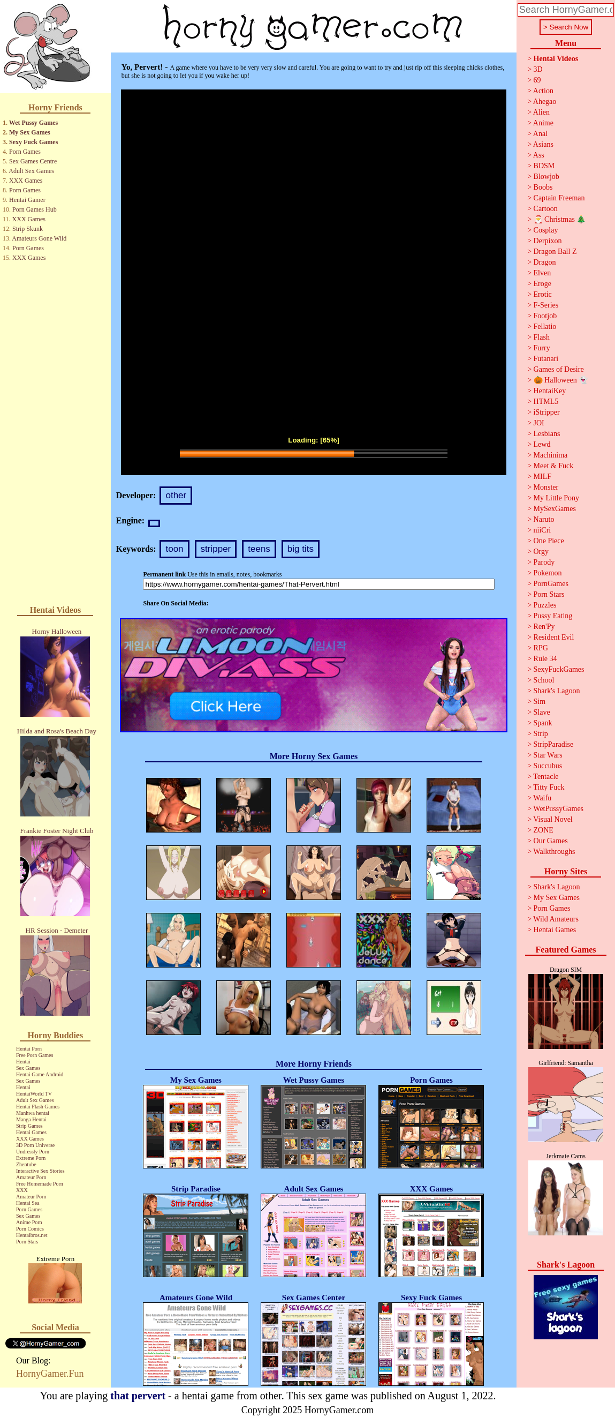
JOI (539, 423)
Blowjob (546, 177)
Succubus (548, 766)
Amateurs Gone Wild (39, 238)
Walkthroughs (554, 852)
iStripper (547, 412)
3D (538, 69)
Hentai (23, 1061)
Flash (542, 337)
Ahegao (545, 102)
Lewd (542, 444)
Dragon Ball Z (555, 252)
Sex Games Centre (33, 161)
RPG (541, 648)
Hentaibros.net (32, 1235)
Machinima (551, 455)
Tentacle (545, 777)
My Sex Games (29, 132)
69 (537, 80)
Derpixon (548, 241)
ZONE (543, 830)
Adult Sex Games (31, 171)
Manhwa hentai (32, 1113)
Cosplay (546, 230)
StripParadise (554, 744)
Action (543, 91)
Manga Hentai (31, 1119)
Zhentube (26, 1164)
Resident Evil (554, 637)
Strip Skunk (27, 229)
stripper (216, 549)
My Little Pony (557, 498)
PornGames (551, 584)
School (544, 680)
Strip (541, 734)
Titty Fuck (548, 787)
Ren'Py (544, 627)
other (175, 495)
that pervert (137, 1395)
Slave (542, 712)
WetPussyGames (558, 809)
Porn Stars (27, 1241)
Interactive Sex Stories (40, 1171)
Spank (543, 723)
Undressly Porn (32, 1151)
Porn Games (25, 151)
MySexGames (555, 509)
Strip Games (29, 1126)
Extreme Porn (30, 1158)
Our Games (551, 841)
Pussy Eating (553, 616)
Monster (546, 487)
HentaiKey (550, 391)
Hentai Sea (28, 1203)
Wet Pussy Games (33, 122)
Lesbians (547, 434)
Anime (543, 123)
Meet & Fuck (554, 466)
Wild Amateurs (556, 919)
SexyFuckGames (559, 669)
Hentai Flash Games (37, 1106)
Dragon (545, 262)
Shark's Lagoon (557, 691)
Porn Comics (30, 1229)
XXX (22, 1190)
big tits (300, 549)
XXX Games (25, 180)
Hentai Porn (29, 1049)
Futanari (546, 359)
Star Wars (548, 755)
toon (174, 549)
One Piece (549, 541)
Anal (540, 134)
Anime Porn (29, 1222)
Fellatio (545, 327)
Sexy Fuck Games (33, 142)
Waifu (542, 798)
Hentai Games (31, 1132)
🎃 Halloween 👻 (561, 380)
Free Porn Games (34, 1055)
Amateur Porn (31, 1177)
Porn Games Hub (34, 209)
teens (259, 549)
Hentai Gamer (27, 200)
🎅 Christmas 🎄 (560, 219)
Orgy (541, 552)
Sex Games (28, 1068)
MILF (542, 477)
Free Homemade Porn (39, 1184)
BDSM (544, 166)
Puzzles (545, 605)
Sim (540, 702)
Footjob (545, 316)
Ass (538, 155)
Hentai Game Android (39, 1074)
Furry (542, 348)
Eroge (542, 284)
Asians (543, 144)
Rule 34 (545, 659)
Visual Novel (552, 819)
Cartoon (546, 209)
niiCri (542, 530)
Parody (544, 562)
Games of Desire (559, 369)
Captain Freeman (559, 198)
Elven (542, 273)
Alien (541, 112)
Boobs (543, 187)
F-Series (546, 305)
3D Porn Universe (35, 1145)
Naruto (544, 519)
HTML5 (546, 402)
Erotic (543, 294)
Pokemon (548, 573)
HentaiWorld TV (34, 1094)
